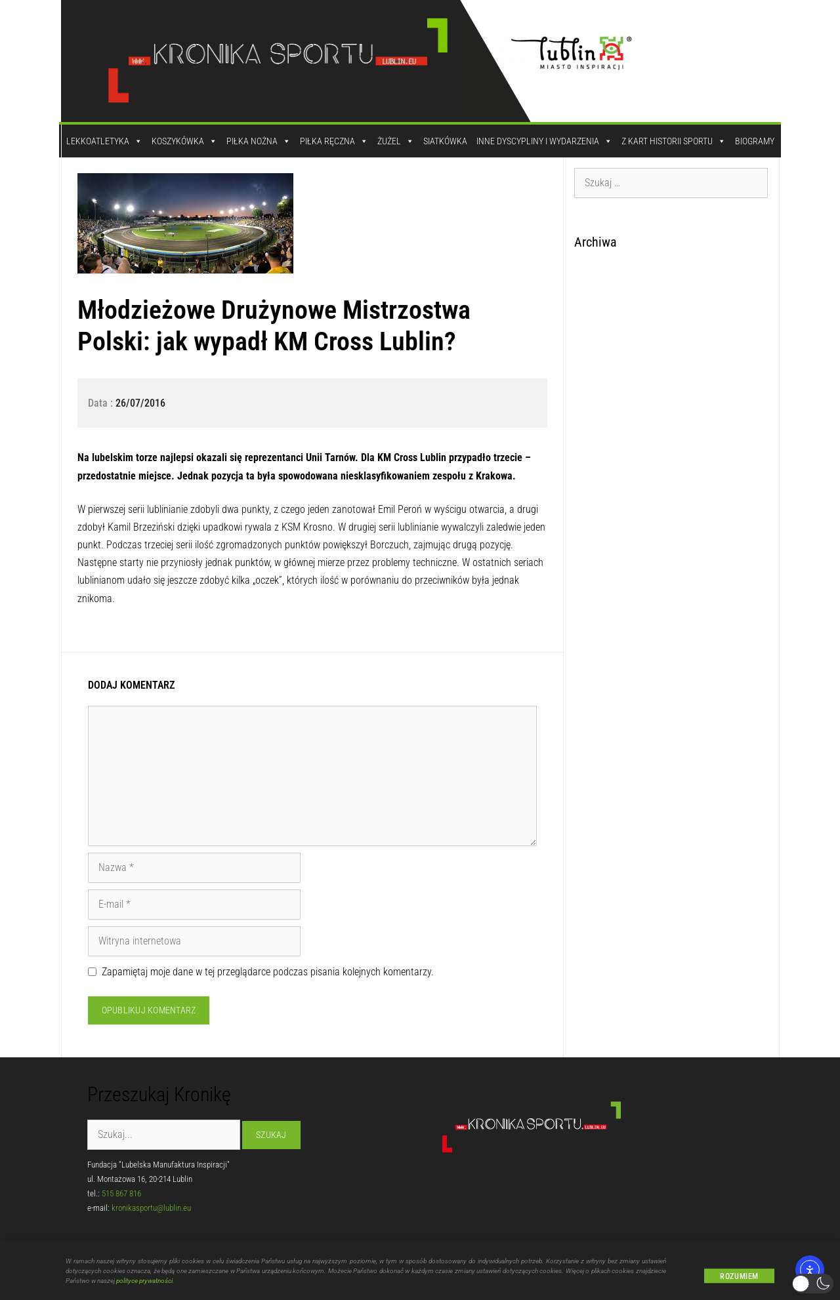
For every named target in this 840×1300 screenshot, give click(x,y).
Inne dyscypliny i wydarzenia (544, 141)
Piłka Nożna (258, 141)
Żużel (395, 141)
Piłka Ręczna (334, 141)
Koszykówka (184, 141)
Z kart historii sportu (673, 141)
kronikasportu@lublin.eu (151, 1208)
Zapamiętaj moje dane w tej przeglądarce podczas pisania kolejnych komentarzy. (268, 971)
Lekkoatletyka (104, 141)
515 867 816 (121, 1193)
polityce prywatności (144, 1286)
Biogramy (754, 141)
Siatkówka (445, 141)
